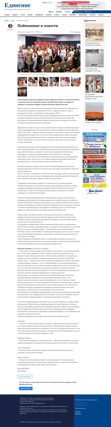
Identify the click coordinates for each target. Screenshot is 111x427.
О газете (56, 15)
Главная (7, 15)
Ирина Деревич (10, 29)
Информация (83, 15)
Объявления (39, 15)
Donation (92, 15)
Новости (15, 15)
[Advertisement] (94, 206)
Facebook (77, 412)
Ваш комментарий (24, 376)
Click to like (77, 32)
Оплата (88, 12)
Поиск (67, 12)
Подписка (79, 12)
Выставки (73, 15)
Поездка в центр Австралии (93, 122)
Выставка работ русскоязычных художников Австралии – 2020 (94, 96)
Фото (51, 12)
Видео (59, 12)
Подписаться (81, 404)
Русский (45, 2)
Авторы (64, 15)
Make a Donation (26, 388)
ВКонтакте (78, 414)
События (48, 15)
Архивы (30, 15)
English (50, 2)
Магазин (101, 15)
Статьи (23, 15)
